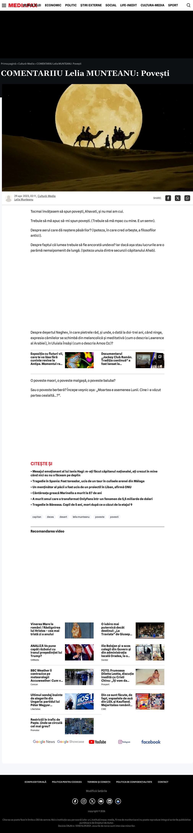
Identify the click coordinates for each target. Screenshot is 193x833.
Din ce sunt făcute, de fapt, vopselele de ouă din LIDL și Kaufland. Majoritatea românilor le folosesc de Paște (117, 700)
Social (110, 5)
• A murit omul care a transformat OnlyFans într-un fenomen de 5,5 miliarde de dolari (92, 499)
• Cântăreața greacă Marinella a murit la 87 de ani (66, 493)
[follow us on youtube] (97, 742)
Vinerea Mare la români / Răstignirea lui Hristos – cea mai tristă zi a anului (45, 629)
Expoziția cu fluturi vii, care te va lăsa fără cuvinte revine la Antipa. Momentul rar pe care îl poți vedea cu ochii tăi (47, 358)
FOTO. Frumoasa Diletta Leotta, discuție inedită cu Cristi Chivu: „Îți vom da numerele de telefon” (117, 675)
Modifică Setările (96, 790)
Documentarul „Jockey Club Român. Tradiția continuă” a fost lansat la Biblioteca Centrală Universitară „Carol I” (117, 358)
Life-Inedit (128, 5)
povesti (114, 516)
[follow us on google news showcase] (70, 742)
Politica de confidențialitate (134, 782)
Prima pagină (8, 63)
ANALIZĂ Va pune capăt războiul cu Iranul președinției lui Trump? (46, 651)
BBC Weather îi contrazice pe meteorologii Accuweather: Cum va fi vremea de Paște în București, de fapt (46, 675)
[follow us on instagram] (124, 742)
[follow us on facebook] (151, 742)
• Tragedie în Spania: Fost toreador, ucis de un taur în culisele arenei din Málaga (87, 481)
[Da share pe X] (178, 198)
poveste (99, 516)
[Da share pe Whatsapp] (187, 198)
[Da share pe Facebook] (168, 198)
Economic (53, 5)
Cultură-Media (152, 5)
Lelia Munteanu (23, 199)
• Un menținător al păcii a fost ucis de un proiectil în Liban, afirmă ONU (81, 487)
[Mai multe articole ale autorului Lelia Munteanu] (8, 198)
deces (50, 516)
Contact (163, 782)
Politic (71, 5)
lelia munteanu (81, 516)
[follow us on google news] (44, 742)
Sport (173, 5)
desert (63, 516)
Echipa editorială (35, 782)
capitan (36, 516)
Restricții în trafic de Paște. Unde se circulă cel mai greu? (46, 723)
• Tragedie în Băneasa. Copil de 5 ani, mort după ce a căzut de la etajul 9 (81, 504)
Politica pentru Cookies (67, 782)
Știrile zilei (32, 5)
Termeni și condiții (98, 782)
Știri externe (91, 5)
